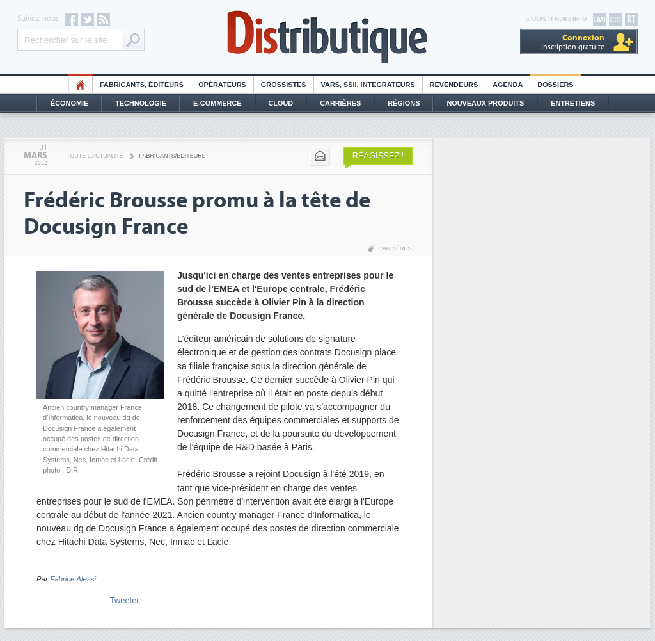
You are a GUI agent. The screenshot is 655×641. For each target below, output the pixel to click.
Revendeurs (454, 84)
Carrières (340, 103)
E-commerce (217, 103)
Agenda (508, 84)
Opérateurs (222, 84)
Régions (404, 103)
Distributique (327, 37)
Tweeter (124, 600)
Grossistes (283, 84)
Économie (69, 103)
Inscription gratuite (572, 42)
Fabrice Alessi (73, 579)
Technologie (140, 103)
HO (80, 84)
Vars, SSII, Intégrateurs (368, 84)
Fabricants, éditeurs (142, 84)
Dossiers (555, 84)
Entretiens (573, 103)
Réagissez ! (378, 155)
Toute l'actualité (95, 155)
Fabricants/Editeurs (172, 155)
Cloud (281, 103)
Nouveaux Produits (485, 103)
